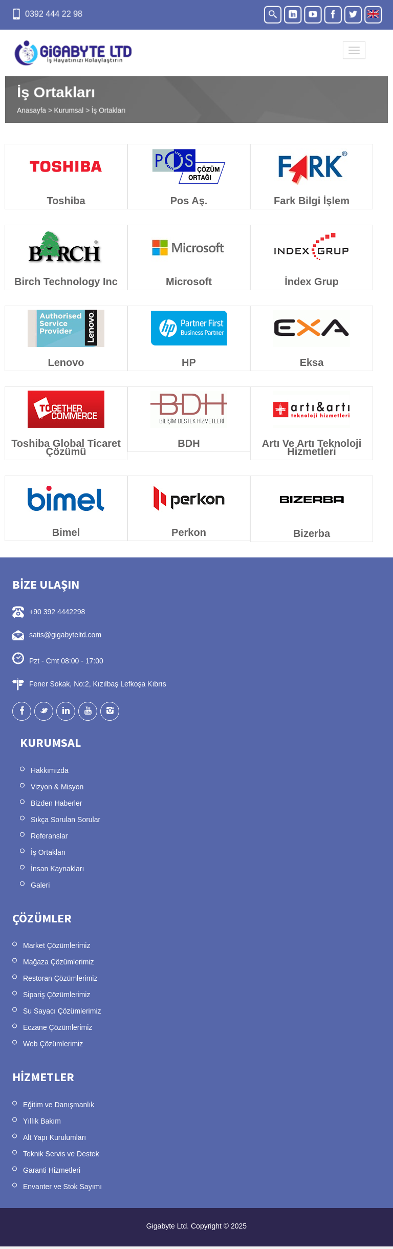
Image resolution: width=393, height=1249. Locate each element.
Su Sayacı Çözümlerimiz (62, 1011)
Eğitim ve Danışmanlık (58, 1105)
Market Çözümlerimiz (56, 945)
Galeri (40, 885)
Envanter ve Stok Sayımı (62, 1186)
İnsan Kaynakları (57, 869)
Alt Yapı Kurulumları (54, 1137)
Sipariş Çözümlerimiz (56, 994)
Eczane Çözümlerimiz (57, 1027)
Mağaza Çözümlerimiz (58, 962)
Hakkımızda (50, 770)
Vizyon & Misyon (57, 787)
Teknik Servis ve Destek (61, 1154)
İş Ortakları (48, 852)
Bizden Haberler (56, 803)
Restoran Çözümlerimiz (60, 978)
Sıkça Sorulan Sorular (65, 819)
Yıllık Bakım (42, 1121)
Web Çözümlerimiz (53, 1044)
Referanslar (49, 836)
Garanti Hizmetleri (51, 1170)
